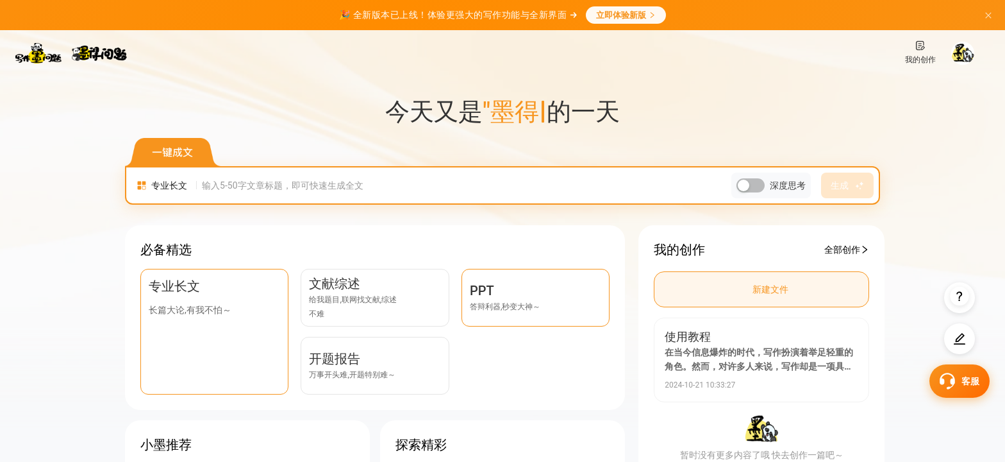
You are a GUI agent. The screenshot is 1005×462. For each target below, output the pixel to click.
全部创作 (846, 249)
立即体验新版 (626, 15)
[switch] (750, 186)
